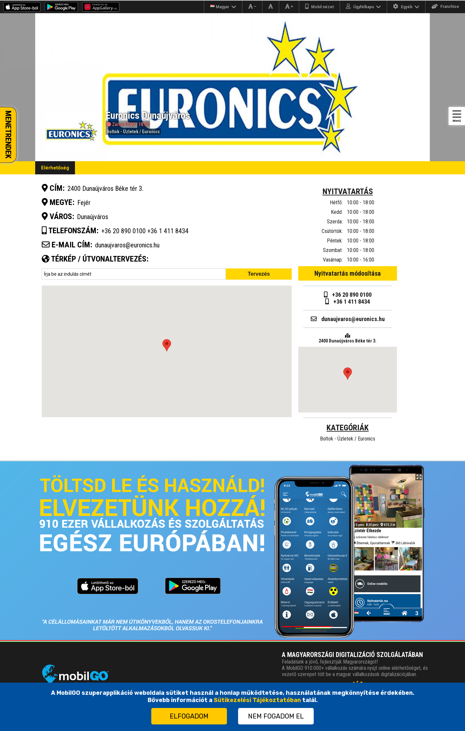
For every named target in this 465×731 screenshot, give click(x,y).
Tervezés (259, 274)
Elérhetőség (55, 168)
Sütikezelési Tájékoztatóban (257, 700)
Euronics (151, 131)
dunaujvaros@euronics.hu (127, 245)
